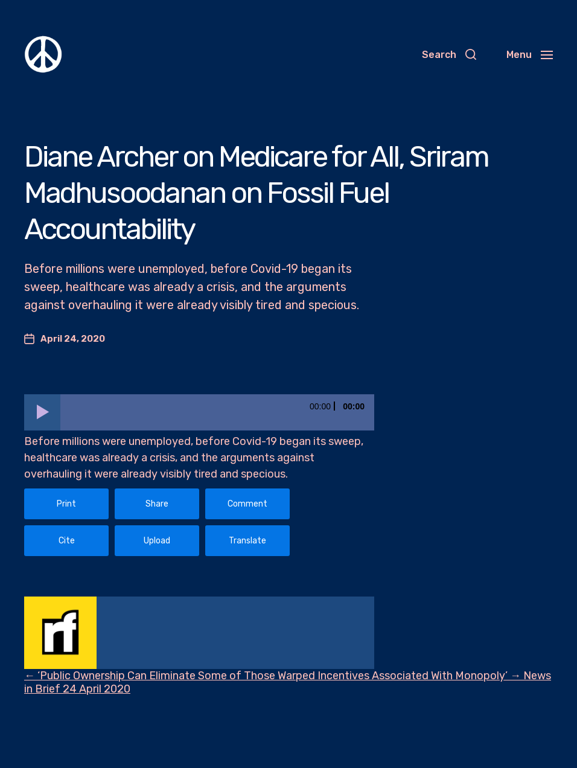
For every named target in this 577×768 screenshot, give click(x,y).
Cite (67, 541)
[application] (199, 412)
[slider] (217, 412)
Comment (247, 504)
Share (156, 504)
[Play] (42, 412)
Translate (247, 541)
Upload (157, 541)
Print (66, 504)
